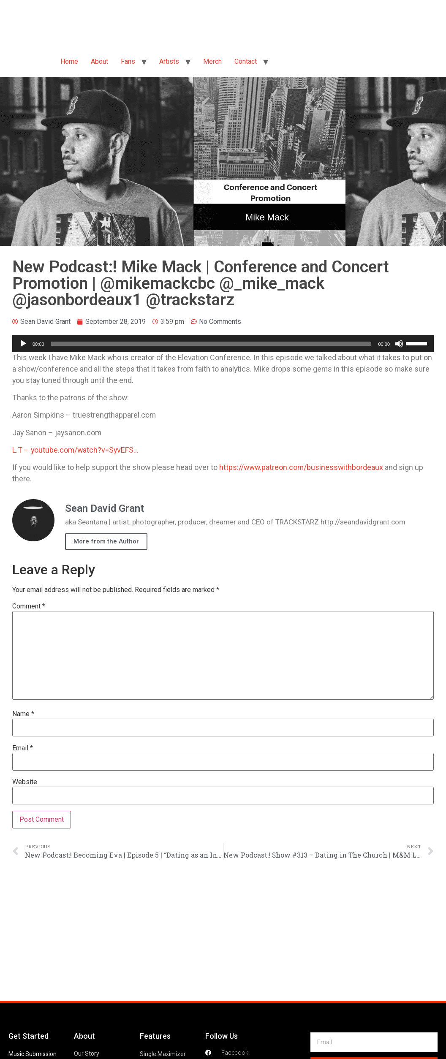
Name (23, 714)
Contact (245, 61)
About (99, 61)
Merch (212, 61)
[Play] (23, 343)
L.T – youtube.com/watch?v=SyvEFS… (75, 449)
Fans (128, 61)
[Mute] (399, 343)
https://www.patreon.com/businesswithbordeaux (301, 467)
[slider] (211, 344)
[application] (223, 343)
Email (22, 748)
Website (24, 782)
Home (69, 61)
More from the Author (106, 541)
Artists (169, 61)
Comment (28, 606)
